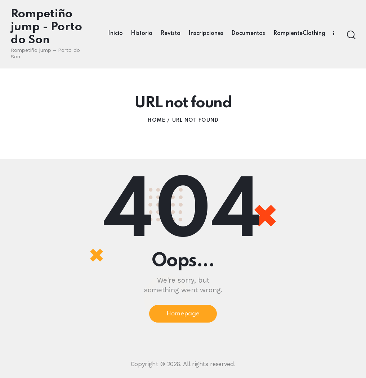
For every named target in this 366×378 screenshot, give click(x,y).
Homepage (183, 314)
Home (156, 120)
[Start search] (350, 35)
